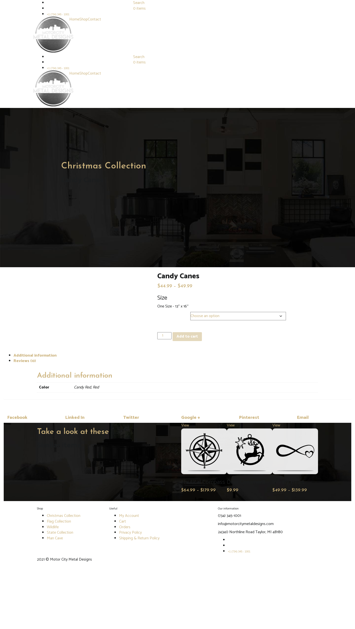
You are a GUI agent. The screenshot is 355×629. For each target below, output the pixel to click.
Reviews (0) (25, 361)
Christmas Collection (103, 166)
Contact (94, 19)
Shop (83, 19)
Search (138, 57)
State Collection (60, 532)
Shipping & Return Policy (139, 538)
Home (74, 19)
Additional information (35, 355)
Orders (124, 527)
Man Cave (55, 538)
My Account (129, 515)
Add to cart (187, 336)
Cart (122, 521)
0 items (139, 8)
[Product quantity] (164, 335)
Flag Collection (59, 521)
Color (163, 314)
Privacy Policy (130, 532)
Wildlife (53, 527)
